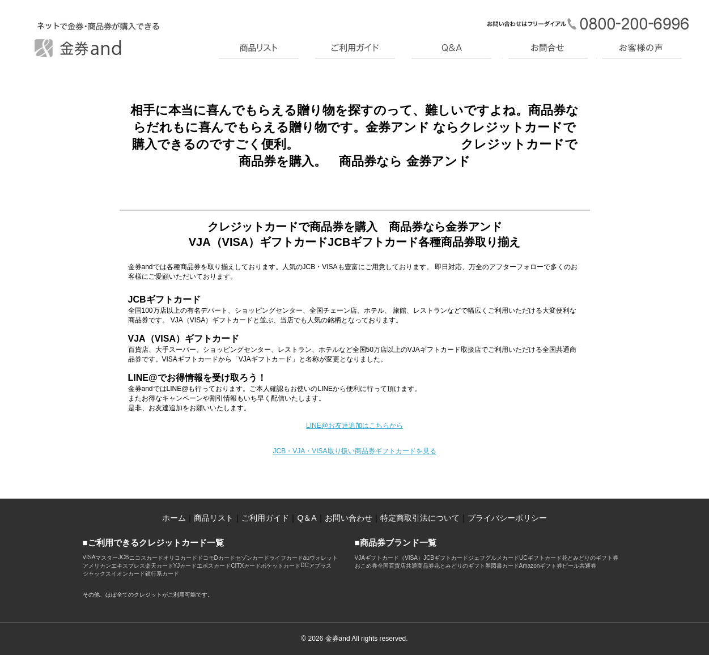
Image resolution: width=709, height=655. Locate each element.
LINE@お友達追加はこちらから (354, 425)
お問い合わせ (348, 517)
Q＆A (306, 517)
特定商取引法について (420, 517)
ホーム (174, 517)
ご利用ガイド (265, 517)
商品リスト (213, 517)
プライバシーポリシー (507, 517)
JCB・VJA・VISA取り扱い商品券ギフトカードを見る (354, 451)
